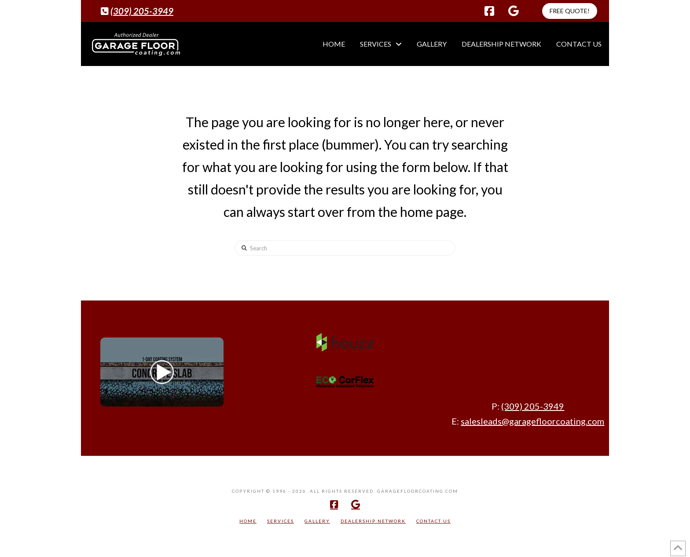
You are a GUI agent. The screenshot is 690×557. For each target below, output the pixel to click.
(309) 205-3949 (141, 11)
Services (280, 521)
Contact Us (433, 521)
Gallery (317, 521)
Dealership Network (373, 521)
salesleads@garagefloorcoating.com (532, 421)
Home (248, 521)
